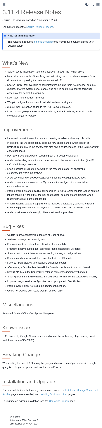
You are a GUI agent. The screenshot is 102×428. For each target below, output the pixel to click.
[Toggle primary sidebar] (4, 4)
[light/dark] (87, 4)
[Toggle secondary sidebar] (98, 4)
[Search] (92, 4)
